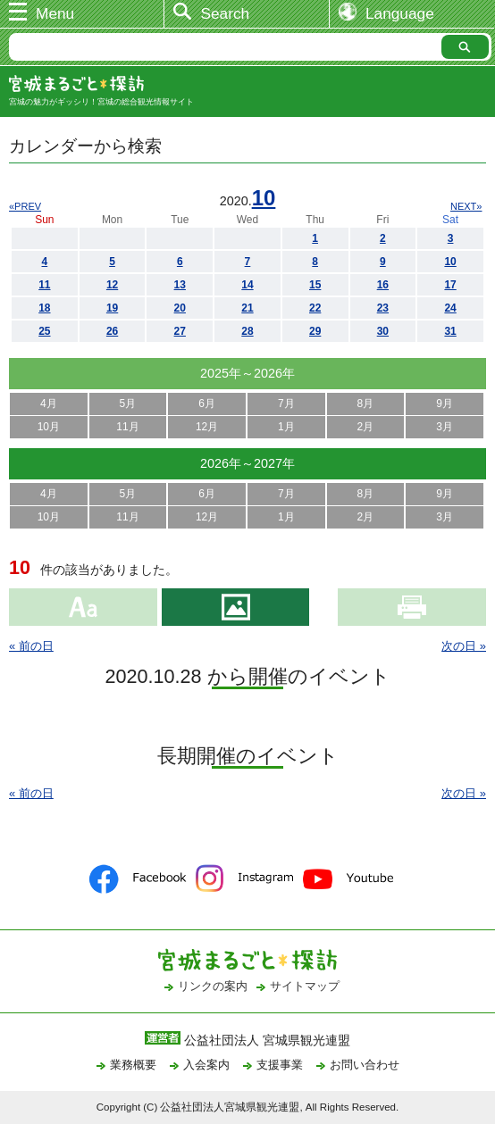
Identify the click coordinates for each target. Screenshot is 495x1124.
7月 (286, 403)
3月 (444, 426)
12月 (207, 426)
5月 (128, 403)
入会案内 (206, 1064)
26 (112, 331)
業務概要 (133, 1064)
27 (180, 331)
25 (44, 331)
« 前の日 (31, 646)
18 (44, 308)
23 (383, 308)
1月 (286, 426)
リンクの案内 (213, 986)
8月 (365, 403)
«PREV (25, 206)
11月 (127, 426)
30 (383, 331)
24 (450, 308)
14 (247, 285)
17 (450, 285)
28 (247, 331)
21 (247, 308)
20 (180, 308)
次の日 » (463, 646)
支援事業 (279, 1064)
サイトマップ (305, 986)
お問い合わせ (364, 1064)
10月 (49, 426)
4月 (48, 403)
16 (383, 285)
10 (264, 198)
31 (450, 331)
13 (180, 285)
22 (315, 308)
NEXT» (466, 206)
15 (315, 285)
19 (112, 308)
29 (315, 331)
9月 (444, 403)
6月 (206, 403)
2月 (365, 426)
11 (44, 285)
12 (112, 285)
